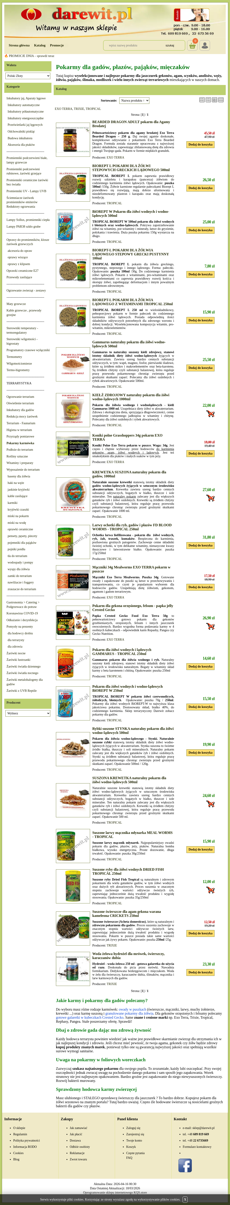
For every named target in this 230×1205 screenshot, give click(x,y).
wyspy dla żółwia (19, 569)
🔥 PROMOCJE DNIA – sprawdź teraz (29, 56)
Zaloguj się (133, 1128)
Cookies (18, 1153)
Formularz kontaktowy (197, 1146)
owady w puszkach (132, 1009)
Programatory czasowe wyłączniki (28, 350)
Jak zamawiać (78, 1128)
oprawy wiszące (18, 257)
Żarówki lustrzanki (18, 659)
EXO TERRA (63, 109)
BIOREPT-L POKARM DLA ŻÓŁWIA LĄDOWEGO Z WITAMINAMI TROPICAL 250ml (132, 302)
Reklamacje (77, 1153)
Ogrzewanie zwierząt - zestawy (26, 290)
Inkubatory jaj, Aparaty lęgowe (26, 98)
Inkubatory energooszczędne (26, 118)
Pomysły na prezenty (20, 626)
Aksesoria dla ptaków (21, 144)
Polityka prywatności (26, 1140)
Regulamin (20, 1134)
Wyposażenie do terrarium (23, 469)
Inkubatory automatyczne (24, 105)
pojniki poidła (16, 549)
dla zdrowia (15, 646)
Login (204, 45)
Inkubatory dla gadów (20, 410)
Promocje (57, 45)
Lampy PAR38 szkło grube (24, 226)
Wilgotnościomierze (19, 363)
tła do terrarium (17, 556)
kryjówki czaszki (18, 509)
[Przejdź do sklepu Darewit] (115, 21)
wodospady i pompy (20, 562)
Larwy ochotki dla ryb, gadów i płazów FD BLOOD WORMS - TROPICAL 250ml (132, 527)
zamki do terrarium (20, 576)
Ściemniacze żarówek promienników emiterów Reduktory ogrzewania (22, 202)
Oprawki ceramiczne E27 (22, 270)
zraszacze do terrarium (22, 589)
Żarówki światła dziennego (24, 666)
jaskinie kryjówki (19, 489)
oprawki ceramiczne (20, 529)
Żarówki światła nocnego (22, 673)
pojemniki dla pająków (22, 542)
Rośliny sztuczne (17, 456)
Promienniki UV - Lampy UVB (26, 191)
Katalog (40, 45)
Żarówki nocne (16, 653)
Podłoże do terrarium (20, 449)
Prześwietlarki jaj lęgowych (25, 124)
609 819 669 (198, 1134)
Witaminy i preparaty (20, 463)
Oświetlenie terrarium (20, 403)
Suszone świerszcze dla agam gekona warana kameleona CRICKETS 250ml (126, 914)
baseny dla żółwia (19, 476)
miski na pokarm (18, 516)
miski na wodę (17, 522)
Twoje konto (134, 1140)
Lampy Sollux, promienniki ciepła (28, 220)
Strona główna (19, 45)
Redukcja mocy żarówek (22, 416)
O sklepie (19, 1128)
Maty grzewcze (16, 304)
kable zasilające (17, 496)
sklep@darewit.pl (203, 1128)
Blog (16, 1159)
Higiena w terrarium (19, 430)
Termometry (14, 357)
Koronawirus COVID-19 (22, 613)
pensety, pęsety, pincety (22, 536)
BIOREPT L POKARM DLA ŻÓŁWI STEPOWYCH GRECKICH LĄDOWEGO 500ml (131, 168)
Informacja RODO (25, 1146)
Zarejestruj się (135, 1134)
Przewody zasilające (19, 277)
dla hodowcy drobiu (20, 633)
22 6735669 (198, 1140)
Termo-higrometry (18, 370)
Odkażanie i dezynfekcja (22, 620)
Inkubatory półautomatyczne (26, 111)
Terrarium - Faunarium (21, 423)
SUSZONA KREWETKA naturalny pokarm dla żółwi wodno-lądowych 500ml (129, 780)
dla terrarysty (16, 640)
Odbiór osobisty (80, 1146)
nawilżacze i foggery (21, 582)
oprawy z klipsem (19, 264)
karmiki (13, 503)
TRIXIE (79, 109)
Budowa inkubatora (20, 138)
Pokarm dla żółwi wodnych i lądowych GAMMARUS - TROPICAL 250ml (121, 652)
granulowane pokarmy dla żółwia (129, 1013)
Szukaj (170, 45)
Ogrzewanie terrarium (20, 396)
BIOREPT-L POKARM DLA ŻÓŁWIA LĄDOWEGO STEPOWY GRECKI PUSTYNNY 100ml (130, 254)
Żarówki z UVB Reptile (22, 690)
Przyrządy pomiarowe (20, 436)
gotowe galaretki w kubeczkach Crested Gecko (90, 1017)
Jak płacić (76, 1134)
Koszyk (192, 42)
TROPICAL (93, 109)
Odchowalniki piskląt (21, 131)
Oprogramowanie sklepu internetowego (108, 1192)
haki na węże (16, 483)
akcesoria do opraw (20, 250)
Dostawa (75, 1140)
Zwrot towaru (78, 1159)
